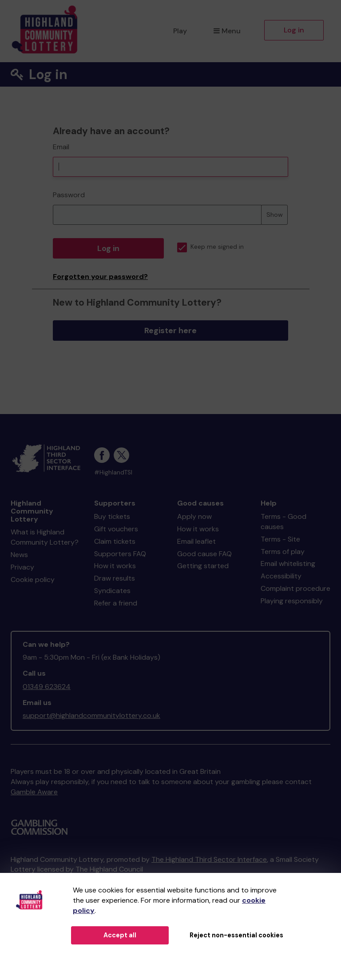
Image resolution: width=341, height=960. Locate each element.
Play (180, 31)
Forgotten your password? (100, 276)
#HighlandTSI (113, 472)
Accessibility (281, 576)
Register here (170, 330)
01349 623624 (47, 686)
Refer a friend (115, 603)
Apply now (194, 516)
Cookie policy (33, 579)
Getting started (203, 565)
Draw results (114, 578)
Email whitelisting (288, 563)
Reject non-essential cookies (236, 935)
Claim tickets (114, 541)
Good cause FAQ (204, 553)
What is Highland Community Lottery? (45, 537)
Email (61, 146)
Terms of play (283, 551)
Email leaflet (196, 541)
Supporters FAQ (120, 553)
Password (69, 194)
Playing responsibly (292, 600)
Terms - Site (280, 539)
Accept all (119, 935)
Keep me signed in (210, 247)
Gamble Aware (34, 792)
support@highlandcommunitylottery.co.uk (91, 715)
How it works (115, 565)
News (19, 554)
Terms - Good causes (283, 521)
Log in (294, 30)
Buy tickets (112, 516)
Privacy (22, 567)
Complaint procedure (295, 588)
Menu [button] (227, 31)
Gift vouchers (116, 529)
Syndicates (112, 590)
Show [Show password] (274, 215)
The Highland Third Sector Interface (209, 859)
